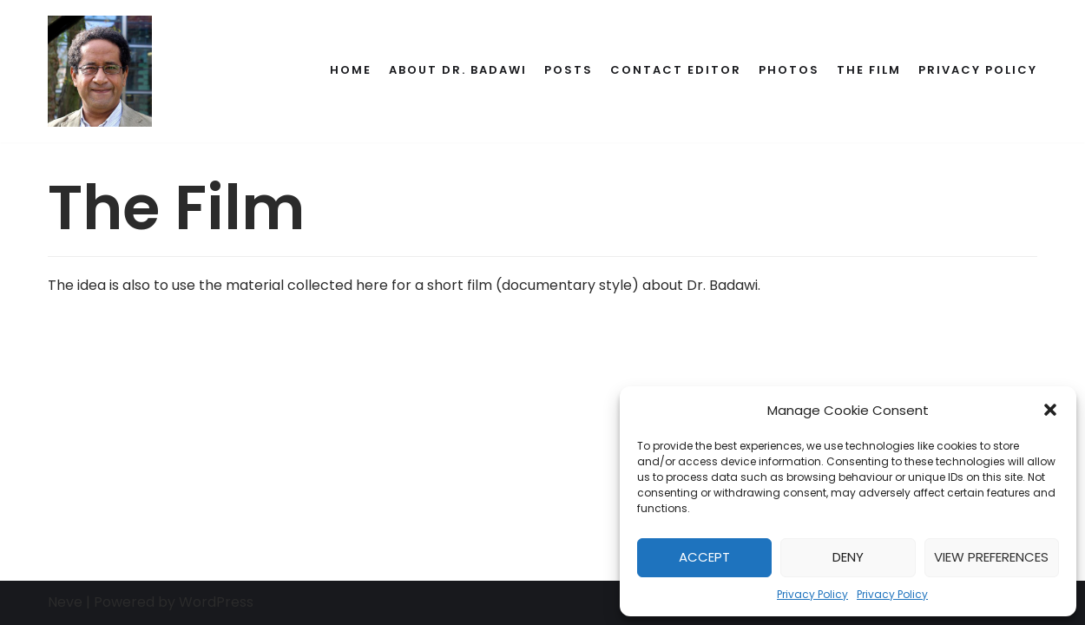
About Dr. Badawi (458, 70)
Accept (704, 557)
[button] (1050, 409)
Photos (789, 70)
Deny (848, 557)
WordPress (216, 602)
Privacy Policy (812, 594)
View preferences (991, 557)
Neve (65, 602)
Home (351, 70)
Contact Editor (675, 70)
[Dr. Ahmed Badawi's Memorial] (100, 71)
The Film (869, 70)
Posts (568, 70)
